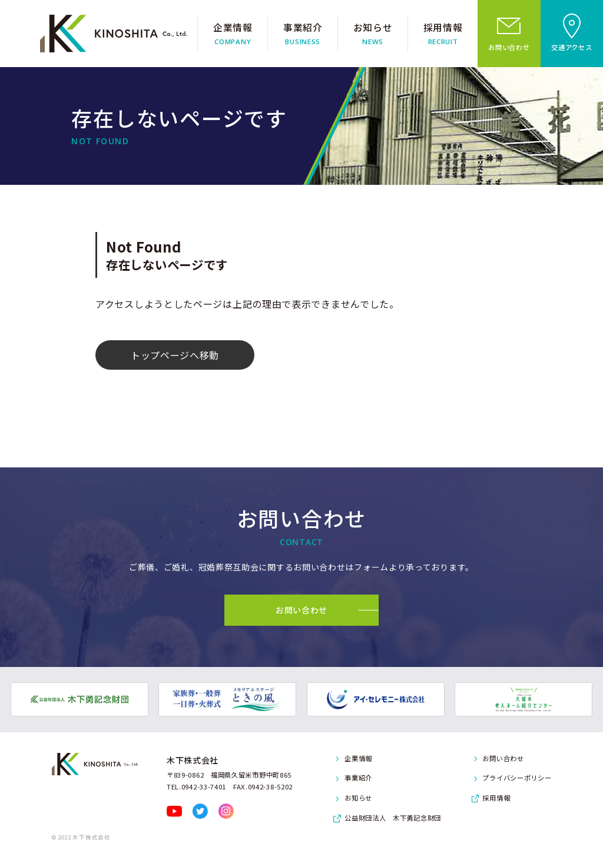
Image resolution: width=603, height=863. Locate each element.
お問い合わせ (503, 758)
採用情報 (496, 797)
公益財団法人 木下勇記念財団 (392, 817)
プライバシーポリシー (516, 777)
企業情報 (358, 758)
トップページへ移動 (175, 355)
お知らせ (358, 797)
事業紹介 (358, 777)
